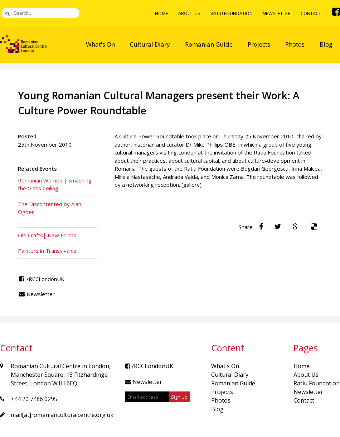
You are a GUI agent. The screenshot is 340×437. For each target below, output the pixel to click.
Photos (295, 44)
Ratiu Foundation (231, 13)
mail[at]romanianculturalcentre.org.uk (62, 415)
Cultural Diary (150, 44)
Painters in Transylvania (47, 250)
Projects (259, 44)
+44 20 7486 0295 (34, 399)
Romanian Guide (209, 44)
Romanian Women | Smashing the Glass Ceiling (55, 184)
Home (161, 13)
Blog (326, 44)
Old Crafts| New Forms (47, 235)
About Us (189, 13)
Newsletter (277, 13)
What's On (100, 44)
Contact (311, 13)
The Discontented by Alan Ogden (49, 208)
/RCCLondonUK (41, 278)
